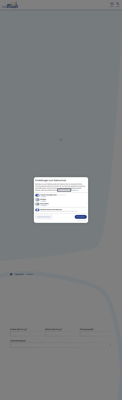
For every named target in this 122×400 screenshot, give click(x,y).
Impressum (75, 190)
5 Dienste (43, 205)
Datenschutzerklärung (64, 190)
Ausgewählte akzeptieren (44, 217)
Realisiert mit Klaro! (81, 220)
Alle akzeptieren (80, 217)
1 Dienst (43, 196)
